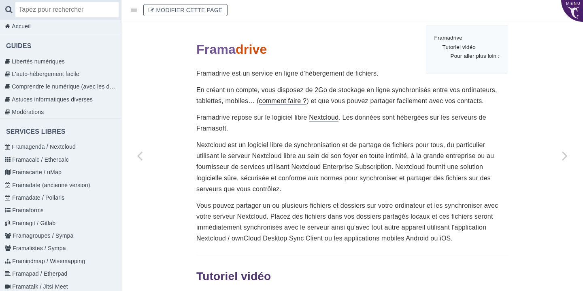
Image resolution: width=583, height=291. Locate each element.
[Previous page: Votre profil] (139, 155)
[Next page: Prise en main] (565, 155)
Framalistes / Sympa (38, 248)
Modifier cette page (185, 10)
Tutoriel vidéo (459, 47)
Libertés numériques (37, 61)
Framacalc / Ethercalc (40, 159)
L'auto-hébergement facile (44, 74)
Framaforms (27, 210)
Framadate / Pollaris (37, 197)
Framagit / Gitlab (33, 223)
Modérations (27, 112)
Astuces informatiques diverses (51, 99)
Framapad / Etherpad (39, 273)
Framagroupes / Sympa (42, 235)
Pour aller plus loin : (475, 56)
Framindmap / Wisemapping (48, 261)
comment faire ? (282, 100)
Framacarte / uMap (36, 172)
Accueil (20, 26)
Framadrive (448, 38)
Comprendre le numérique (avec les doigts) (65, 86)
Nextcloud (323, 117)
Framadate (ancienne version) (50, 185)
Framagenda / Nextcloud (43, 146)
